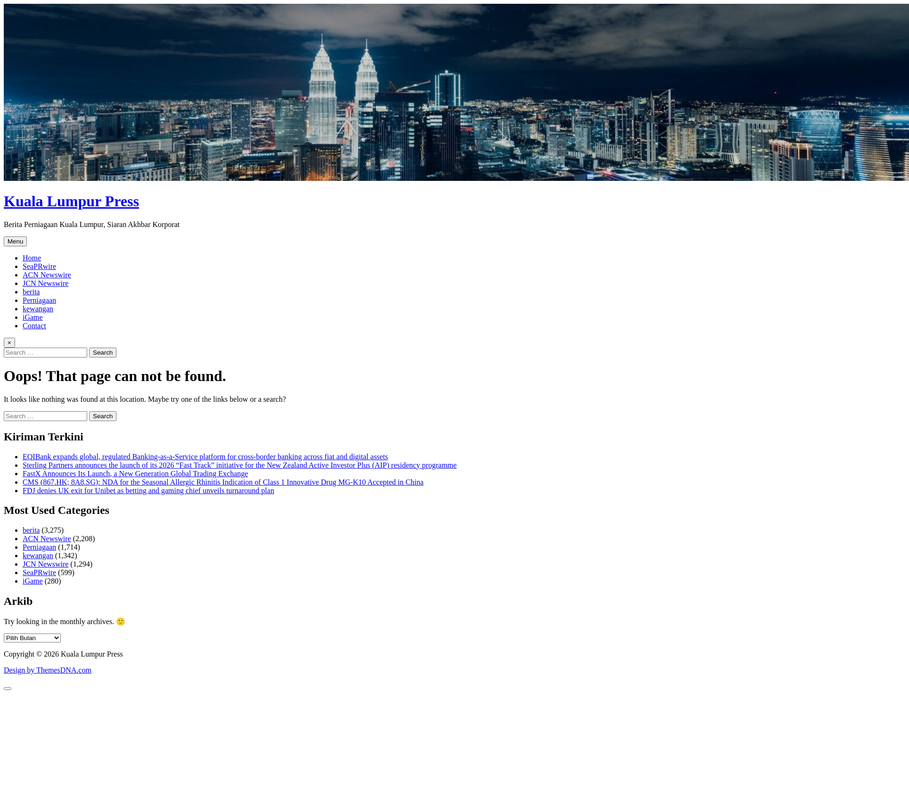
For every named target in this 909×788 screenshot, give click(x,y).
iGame (33, 317)
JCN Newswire (45, 283)
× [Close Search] (9, 342)
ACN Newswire (47, 275)
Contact (34, 326)
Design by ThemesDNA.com (47, 670)
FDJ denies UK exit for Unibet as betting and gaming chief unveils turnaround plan (148, 491)
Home (32, 258)
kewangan (38, 309)
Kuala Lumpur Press (71, 201)
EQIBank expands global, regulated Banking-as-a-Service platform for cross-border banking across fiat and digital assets (205, 457)
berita (31, 292)
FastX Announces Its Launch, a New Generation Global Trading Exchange (135, 474)
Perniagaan (39, 300)
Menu (15, 241)
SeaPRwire (39, 266)
